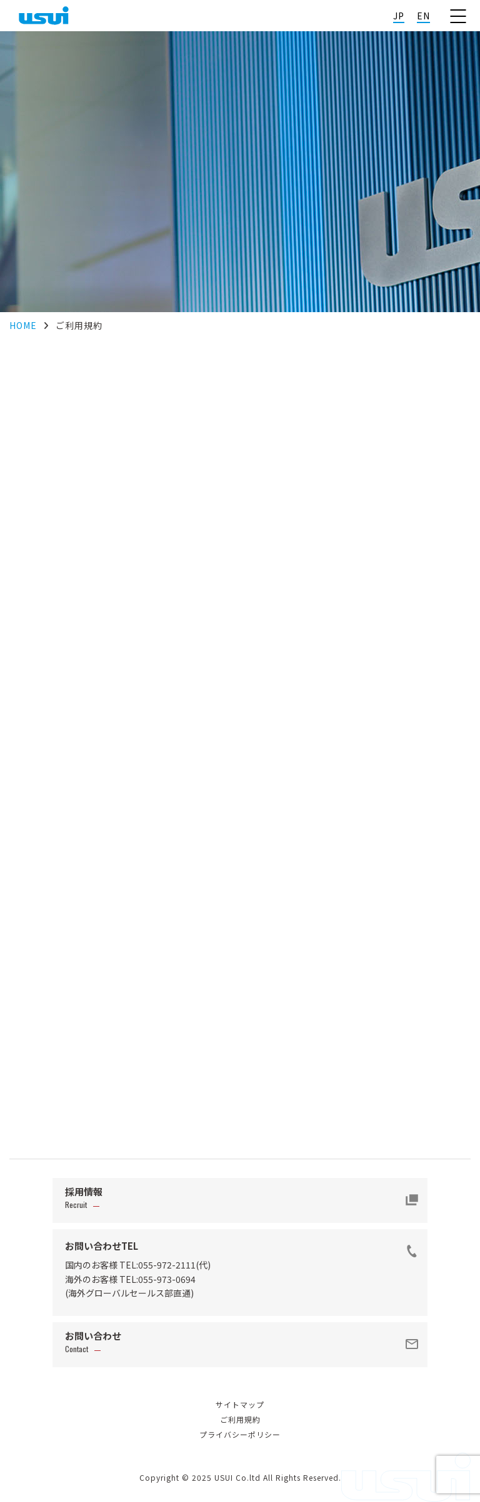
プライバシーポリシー (240, 1434)
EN (423, 15)
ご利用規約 (240, 1419)
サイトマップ (240, 1404)
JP (398, 15)
